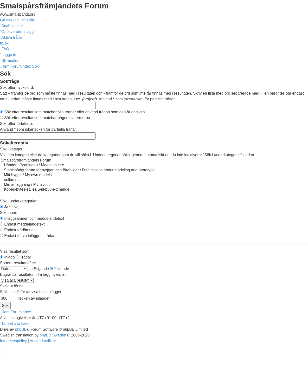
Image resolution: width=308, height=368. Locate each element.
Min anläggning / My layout (77, 184)
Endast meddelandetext (22, 224)
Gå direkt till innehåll (17, 20)
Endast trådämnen (18, 230)
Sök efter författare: (16, 124)
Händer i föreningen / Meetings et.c (77, 165)
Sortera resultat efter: (18, 263)
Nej (14, 207)
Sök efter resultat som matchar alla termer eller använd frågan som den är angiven (72, 112)
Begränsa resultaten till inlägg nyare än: (34, 274)
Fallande (59, 269)
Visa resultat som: (15, 251)
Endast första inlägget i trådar (27, 236)
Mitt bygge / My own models (77, 175)
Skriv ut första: (12, 286)
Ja (4, 207)
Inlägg (7, 257)
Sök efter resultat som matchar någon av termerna (45, 118)
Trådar (23, 257)
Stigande (39, 269)
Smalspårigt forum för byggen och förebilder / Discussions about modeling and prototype (77, 170)
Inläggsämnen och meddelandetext (32, 218)
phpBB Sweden (53, 335)
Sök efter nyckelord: (17, 87)
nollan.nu (77, 180)
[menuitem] (17, 32)
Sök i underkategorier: (19, 201)
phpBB (20, 329)
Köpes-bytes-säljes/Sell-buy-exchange (77, 189)
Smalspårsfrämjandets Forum (77, 160)
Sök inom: (8, 213)
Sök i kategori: (12, 149)
